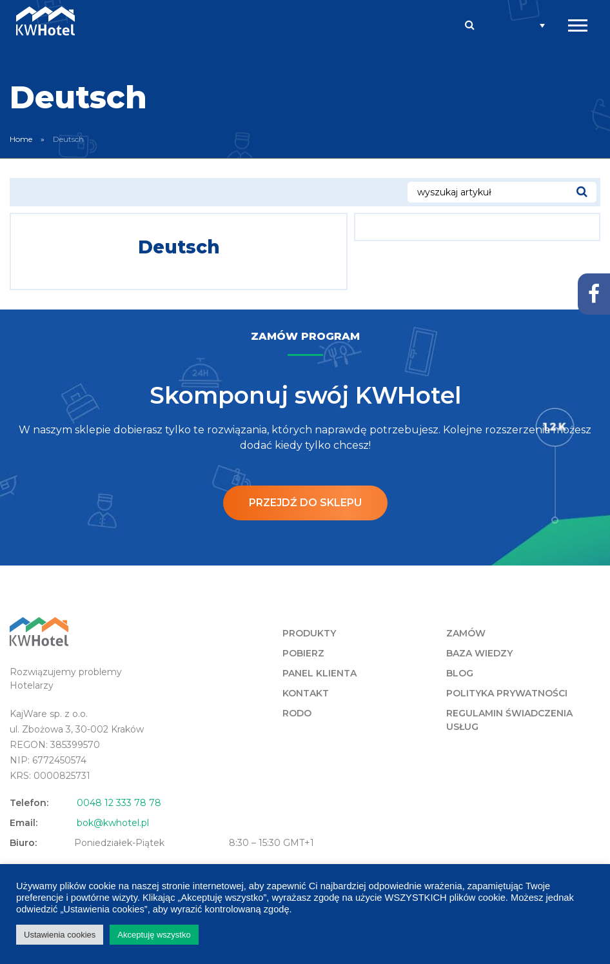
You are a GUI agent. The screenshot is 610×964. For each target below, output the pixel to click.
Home (21, 139)
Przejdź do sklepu (305, 503)
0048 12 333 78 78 (119, 803)
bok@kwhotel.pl (113, 823)
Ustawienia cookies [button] (59, 934)
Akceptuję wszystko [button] (153, 934)
